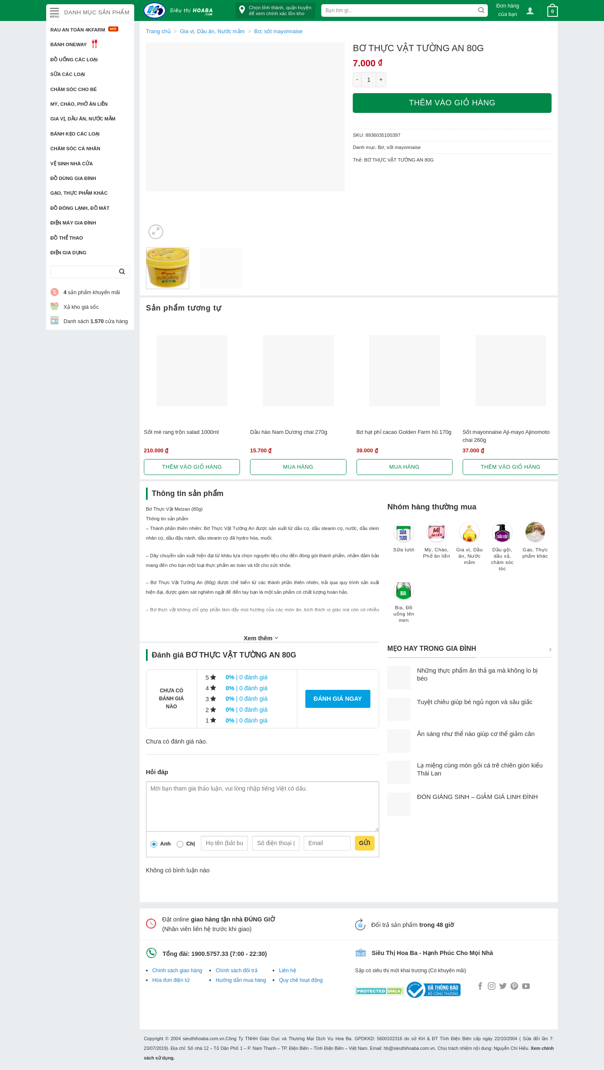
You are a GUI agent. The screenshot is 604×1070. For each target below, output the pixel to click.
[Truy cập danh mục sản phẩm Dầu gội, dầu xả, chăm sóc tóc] (502, 550)
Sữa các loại (67, 74)
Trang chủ (158, 31)
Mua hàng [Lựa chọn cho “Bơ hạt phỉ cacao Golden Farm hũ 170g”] (404, 467)
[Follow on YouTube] (526, 987)
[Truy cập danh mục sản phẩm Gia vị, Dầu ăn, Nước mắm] (469, 547)
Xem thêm (261, 638)
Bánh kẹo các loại (74, 133)
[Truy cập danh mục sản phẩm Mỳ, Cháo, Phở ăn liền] (436, 544)
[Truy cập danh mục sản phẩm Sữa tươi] (404, 541)
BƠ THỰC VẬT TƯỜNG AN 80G (399, 159)
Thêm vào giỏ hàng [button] (192, 467)
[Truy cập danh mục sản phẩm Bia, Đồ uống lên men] (404, 605)
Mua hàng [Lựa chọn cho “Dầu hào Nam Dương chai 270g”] (298, 467)
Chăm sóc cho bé (73, 89)
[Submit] (122, 272)
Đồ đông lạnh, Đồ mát (79, 208)
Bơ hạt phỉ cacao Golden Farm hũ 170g (404, 432)
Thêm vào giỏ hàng (452, 102)
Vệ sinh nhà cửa (71, 163)
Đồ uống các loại (74, 59)
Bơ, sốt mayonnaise (278, 31)
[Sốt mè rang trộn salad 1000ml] (191, 370)
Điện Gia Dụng (68, 252)
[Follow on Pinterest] (514, 987)
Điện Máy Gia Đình (73, 222)
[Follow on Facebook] (480, 987)
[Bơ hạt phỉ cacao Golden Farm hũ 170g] (404, 370)
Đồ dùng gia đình (73, 178)
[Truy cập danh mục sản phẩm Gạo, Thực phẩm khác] (535, 544)
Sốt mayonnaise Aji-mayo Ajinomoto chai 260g (506, 436)
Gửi (364, 843)
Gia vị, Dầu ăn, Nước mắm (82, 118)
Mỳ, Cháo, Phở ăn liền (79, 104)
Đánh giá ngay (338, 698)
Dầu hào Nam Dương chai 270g (288, 432)
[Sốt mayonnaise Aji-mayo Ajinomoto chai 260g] (510, 370)
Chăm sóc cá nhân (75, 148)
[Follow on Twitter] (503, 987)
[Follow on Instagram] (491, 987)
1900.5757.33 (209, 953)
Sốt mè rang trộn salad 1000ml (181, 432)
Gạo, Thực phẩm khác (78, 193)
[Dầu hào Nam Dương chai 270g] (298, 370)
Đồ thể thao (66, 237)
